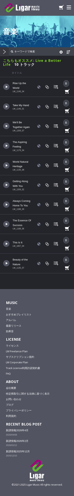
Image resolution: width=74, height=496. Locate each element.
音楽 (8, 309)
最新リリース (13, 325)
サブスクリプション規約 (20, 357)
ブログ (10, 404)
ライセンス (12, 345)
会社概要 (11, 388)
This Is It (17, 242)
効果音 (10, 331)
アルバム (11, 320)
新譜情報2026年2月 (17, 440)
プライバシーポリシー (19, 410)
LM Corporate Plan (17, 362)
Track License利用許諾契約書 (23, 368)
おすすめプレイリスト (19, 314)
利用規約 (11, 416)
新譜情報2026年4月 (17, 430)
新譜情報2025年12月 (18, 451)
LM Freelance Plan (17, 351)
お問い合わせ (13, 399)
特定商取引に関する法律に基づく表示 (28, 393)
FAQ (8, 373)
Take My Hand (21, 105)
